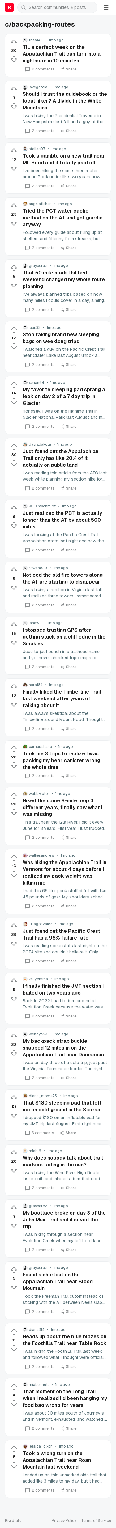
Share (68, 69)
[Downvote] (14, 59)
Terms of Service (96, 1520)
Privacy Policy (64, 1520)
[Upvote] (14, 43)
